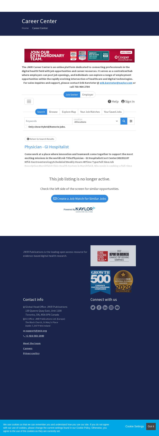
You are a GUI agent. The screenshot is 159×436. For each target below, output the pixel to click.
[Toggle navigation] (29, 101)
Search (41, 111)
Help (113, 101)
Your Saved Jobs (113, 111)
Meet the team (32, 343)
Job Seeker (72, 94)
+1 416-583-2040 (33, 335)
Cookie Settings (134, 426)
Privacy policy (31, 353)
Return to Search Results (40, 138)
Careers (27, 348)
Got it (151, 426)
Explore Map (69, 111)
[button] (131, 121)
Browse (53, 111)
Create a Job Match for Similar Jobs (79, 198)
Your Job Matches (90, 111)
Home (25, 28)
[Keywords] (48, 121)
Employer (87, 94)
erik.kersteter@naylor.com (116, 82)
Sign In (128, 101)
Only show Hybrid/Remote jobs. (47, 126)
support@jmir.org (35, 330)
